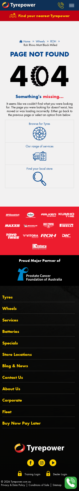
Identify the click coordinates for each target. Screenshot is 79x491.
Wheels (9, 308)
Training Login (32, 474)
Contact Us (12, 377)
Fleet (6, 411)
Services (10, 320)
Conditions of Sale (39, 485)
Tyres (7, 297)
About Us (11, 388)
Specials (10, 343)
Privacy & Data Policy (13, 485)
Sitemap (57, 485)
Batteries (10, 331)
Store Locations (17, 354)
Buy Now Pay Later (21, 423)
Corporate (12, 400)
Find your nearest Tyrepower (44, 15)
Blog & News (15, 365)
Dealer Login (60, 474)
